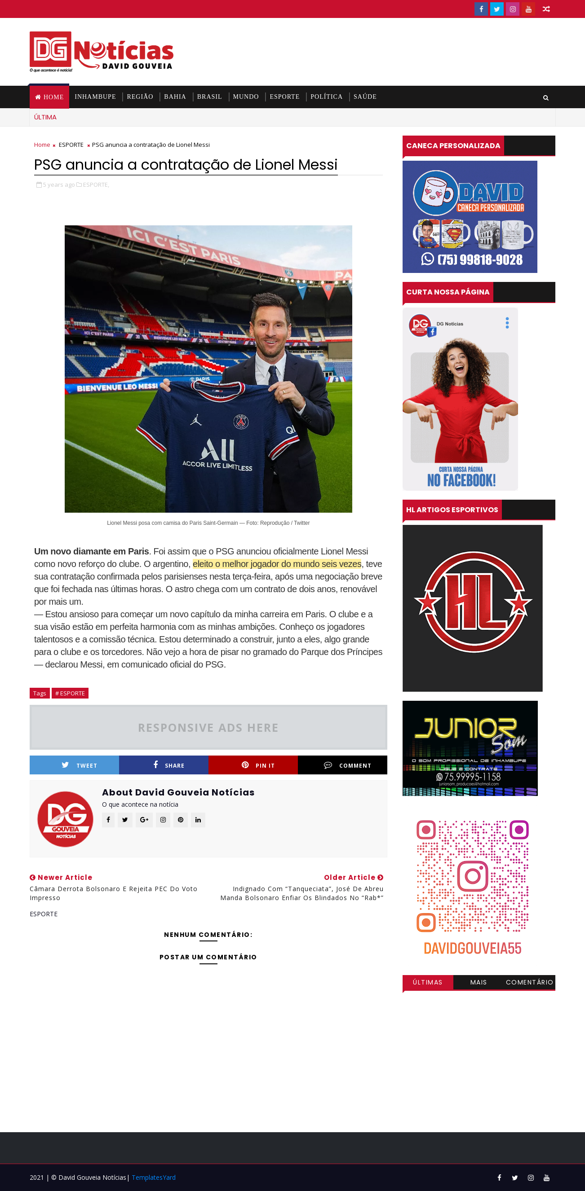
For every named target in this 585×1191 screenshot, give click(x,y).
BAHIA (175, 96)
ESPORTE (285, 96)
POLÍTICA (326, 96)
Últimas (428, 982)
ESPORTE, (96, 184)
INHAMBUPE (95, 96)
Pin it (258, 765)
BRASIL (209, 96)
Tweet (80, 765)
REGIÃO (140, 96)
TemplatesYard (154, 1177)
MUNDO (246, 96)
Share (169, 765)
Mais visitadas (479, 983)
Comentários (530, 983)
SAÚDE (365, 96)
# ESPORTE (70, 693)
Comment (348, 765)
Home (54, 97)
